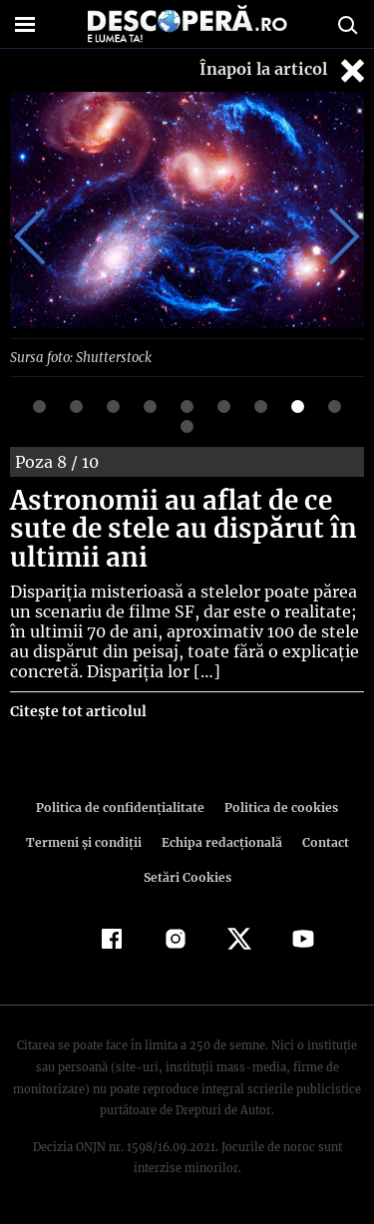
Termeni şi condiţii (86, 842)
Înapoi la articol (284, 70)
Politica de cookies (278, 807)
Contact (322, 842)
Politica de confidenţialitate (123, 807)
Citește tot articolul (77, 711)
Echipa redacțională (220, 842)
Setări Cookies (187, 877)
